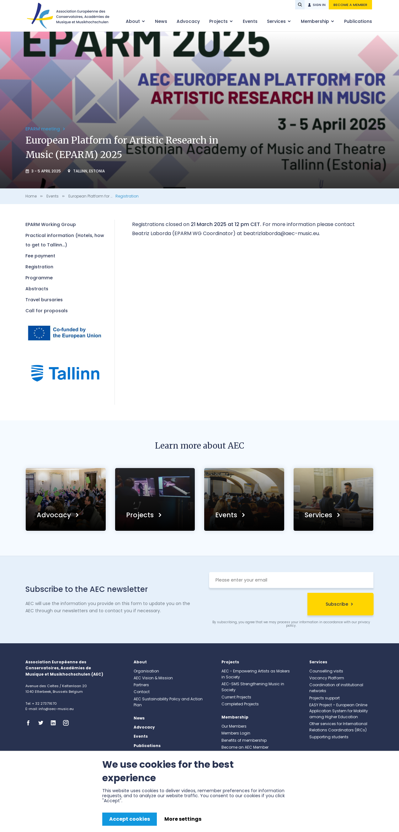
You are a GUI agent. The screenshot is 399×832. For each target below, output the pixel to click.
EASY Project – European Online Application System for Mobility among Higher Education (338, 710)
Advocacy (188, 21)
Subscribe (337, 604)
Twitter (42, 723)
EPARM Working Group (50, 224)
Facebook (30, 723)
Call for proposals (46, 311)
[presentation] (256, 605)
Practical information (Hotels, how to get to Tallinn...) (64, 240)
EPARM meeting (43, 129)
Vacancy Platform (326, 678)
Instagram (67, 723)
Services (277, 21)
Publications (358, 21)
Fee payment (40, 256)
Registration (127, 196)
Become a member (350, 4)
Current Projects (236, 697)
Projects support (324, 698)
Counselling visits (326, 671)
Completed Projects (240, 704)
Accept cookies (129, 819)
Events (250, 21)
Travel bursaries (44, 300)
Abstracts (36, 289)
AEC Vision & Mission (153, 678)
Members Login (235, 733)
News (161, 21)
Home (31, 196)
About (133, 21)
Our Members (234, 726)
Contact (142, 691)
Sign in (319, 4)
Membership (315, 21)
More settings (182, 819)
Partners (141, 684)
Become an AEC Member (245, 747)
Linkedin (55, 723)
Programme (39, 278)
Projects (219, 21)
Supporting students (328, 737)
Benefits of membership (244, 740)
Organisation (146, 671)
